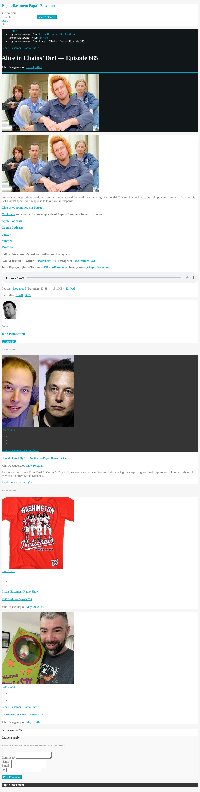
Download (19, 288)
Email (19, 295)
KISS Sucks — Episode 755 (17, 599)
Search (46, 17)
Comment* (8, 759)
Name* (6, 762)
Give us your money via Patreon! (23, 207)
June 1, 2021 (34, 67)
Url (4, 771)
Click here (8, 214)
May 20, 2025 (35, 607)
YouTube (7, 247)
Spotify (6, 234)
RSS (28, 295)
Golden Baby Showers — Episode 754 (22, 714)
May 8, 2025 (34, 722)
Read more (17, 482)
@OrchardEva (47, 261)
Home (13, 31)
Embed (70, 288)
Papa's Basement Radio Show (57, 34)
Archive (9, 341)
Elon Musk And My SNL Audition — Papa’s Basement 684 (34, 458)
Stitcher (7, 241)
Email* (6, 767)
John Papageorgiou (14, 333)
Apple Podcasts (12, 221)
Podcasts (43, 38)
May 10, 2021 (35, 465)
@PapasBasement (55, 267)
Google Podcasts (12, 227)
